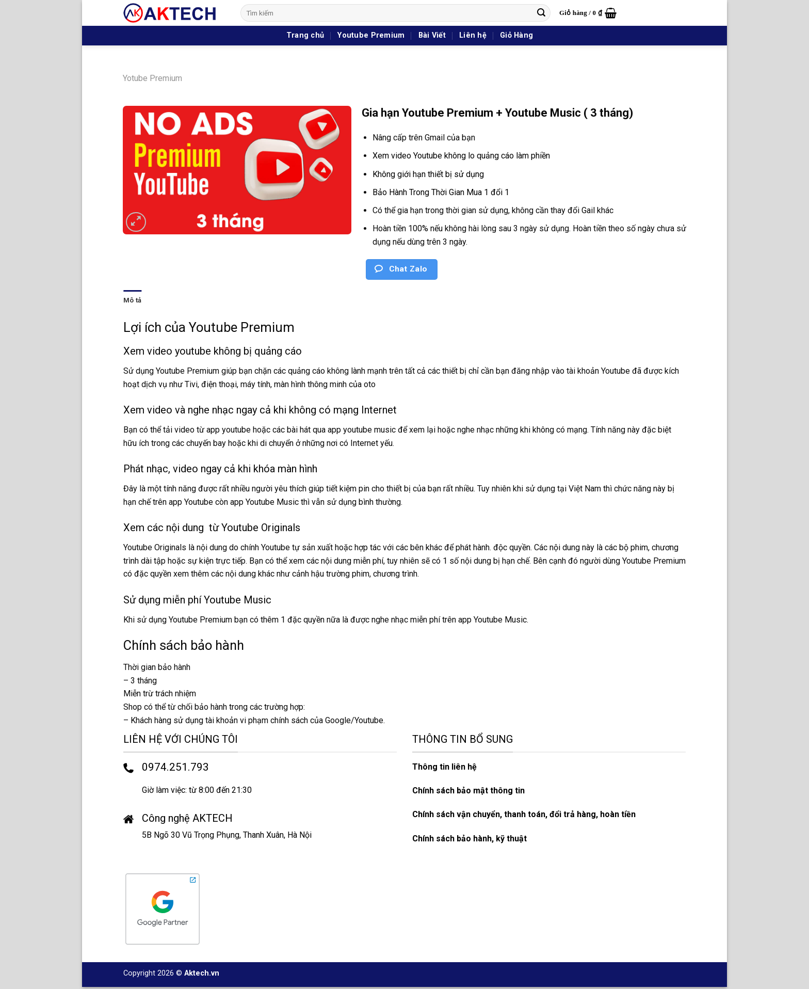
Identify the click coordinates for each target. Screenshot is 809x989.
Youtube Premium (371, 35)
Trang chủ (305, 35)
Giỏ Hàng (516, 35)
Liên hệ (473, 35)
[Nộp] (541, 13)
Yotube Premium (152, 78)
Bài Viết (432, 35)
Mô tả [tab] (132, 300)
